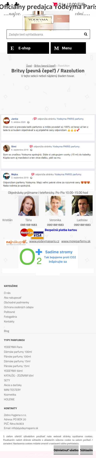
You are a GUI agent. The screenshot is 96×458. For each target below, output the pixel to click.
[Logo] (47, 21)
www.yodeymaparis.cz (44, 241)
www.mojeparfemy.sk (75, 241)
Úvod (29, 66)
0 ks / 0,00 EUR (72, 4)
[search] (85, 34)
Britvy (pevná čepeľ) (44, 66)
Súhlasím (86, 450)
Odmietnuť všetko (66, 450)
